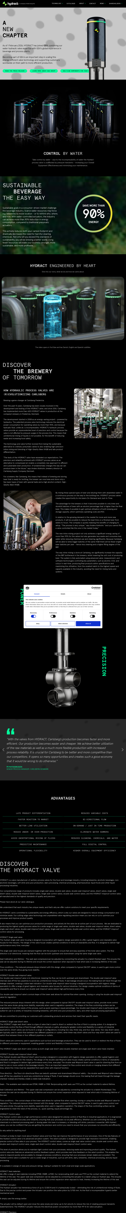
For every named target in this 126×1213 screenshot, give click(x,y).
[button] (57, 3)
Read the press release (14, 71)
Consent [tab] (36, 594)
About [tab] (89, 594)
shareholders (115, 3)
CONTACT (92, 3)
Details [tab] (63, 594)
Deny (37, 623)
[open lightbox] (62, 308)
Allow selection (63, 623)
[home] (10, 3)
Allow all (88, 623)
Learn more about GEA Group (43, 71)
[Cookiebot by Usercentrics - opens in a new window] (92, 588)
